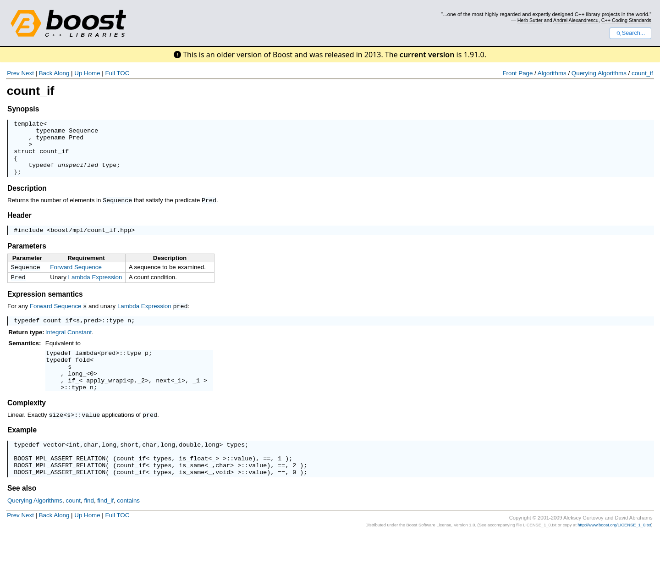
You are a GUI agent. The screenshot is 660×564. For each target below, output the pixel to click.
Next (27, 73)
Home (92, 73)
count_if (642, 73)
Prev (13, 73)
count (73, 529)
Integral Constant (68, 346)
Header (19, 226)
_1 (178, 402)
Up (78, 73)
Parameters (26, 258)
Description (27, 199)
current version (427, 55)
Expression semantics (45, 308)
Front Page (517, 73)
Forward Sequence (76, 279)
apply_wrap (104, 402)
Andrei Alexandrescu (576, 20)
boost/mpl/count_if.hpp (90, 242)
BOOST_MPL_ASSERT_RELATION (59, 485)
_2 (141, 402)
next (163, 402)
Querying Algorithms (599, 73)
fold (82, 377)
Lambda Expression (95, 290)
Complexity (26, 426)
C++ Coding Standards (626, 20)
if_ (73, 402)
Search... (630, 33)
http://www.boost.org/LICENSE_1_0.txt (614, 554)
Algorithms (552, 73)
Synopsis (23, 109)
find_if (105, 529)
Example (22, 452)
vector (54, 468)
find (89, 529)
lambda (86, 369)
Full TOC (117, 73)
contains (128, 529)
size (56, 437)
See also (21, 517)
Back (46, 73)
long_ (77, 393)
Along (61, 73)
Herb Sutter (530, 20)
